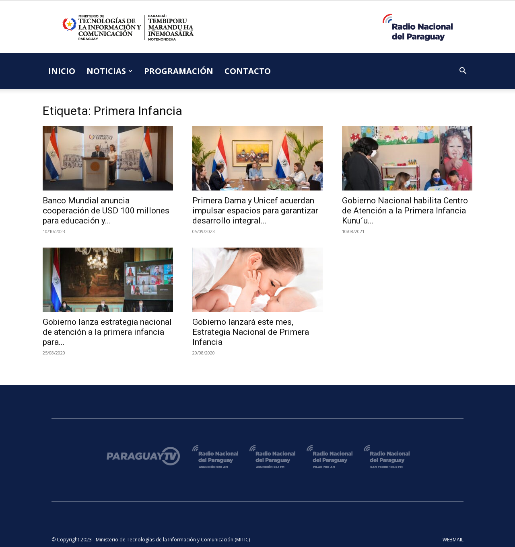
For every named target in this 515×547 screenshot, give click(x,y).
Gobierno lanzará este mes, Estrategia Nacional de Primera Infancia (250, 332)
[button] (462, 72)
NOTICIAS (109, 71)
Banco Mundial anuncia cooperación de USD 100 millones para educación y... (106, 210)
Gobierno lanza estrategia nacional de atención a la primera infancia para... (107, 332)
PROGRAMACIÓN (178, 71)
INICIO (61, 71)
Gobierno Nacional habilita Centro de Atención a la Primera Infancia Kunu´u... (405, 210)
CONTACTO (248, 71)
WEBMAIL (453, 539)
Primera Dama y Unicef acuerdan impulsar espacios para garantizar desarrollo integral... (255, 210)
